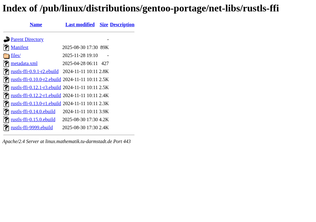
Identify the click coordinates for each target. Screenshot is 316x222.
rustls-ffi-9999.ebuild (32, 127)
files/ (16, 55)
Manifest (19, 47)
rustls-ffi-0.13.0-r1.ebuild (36, 103)
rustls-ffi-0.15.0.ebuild (33, 119)
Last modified (80, 24)
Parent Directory (27, 39)
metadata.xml (24, 63)
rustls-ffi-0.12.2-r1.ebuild (36, 95)
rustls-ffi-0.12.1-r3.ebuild (36, 87)
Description (122, 24)
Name (36, 24)
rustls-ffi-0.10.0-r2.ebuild (36, 79)
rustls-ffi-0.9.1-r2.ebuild (35, 71)
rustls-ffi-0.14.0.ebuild (33, 111)
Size (104, 24)
